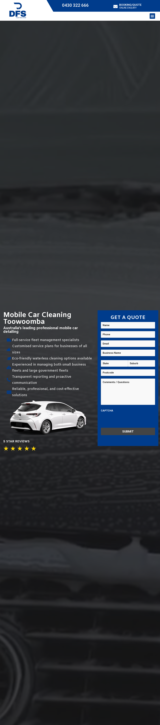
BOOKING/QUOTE (130, 4)
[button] (152, 16)
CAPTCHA (107, 410)
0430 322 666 (75, 5)
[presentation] (126, 420)
